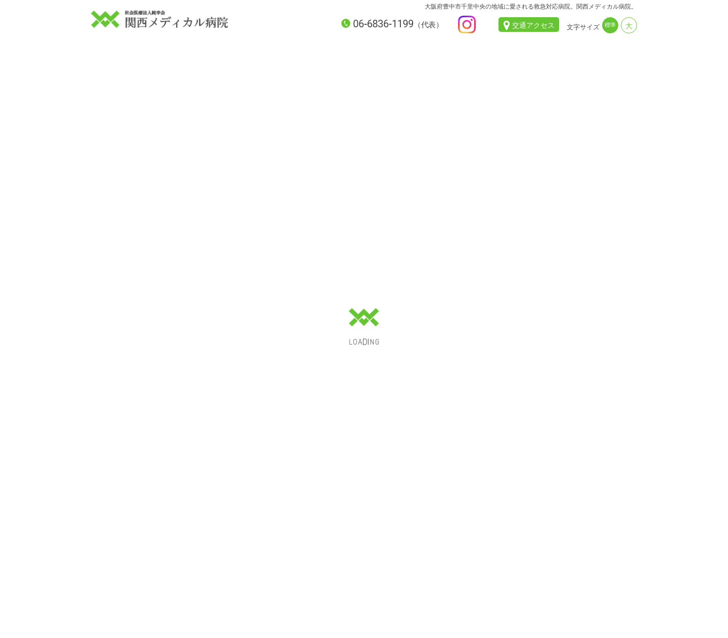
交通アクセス (533, 25)
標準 (610, 25)
